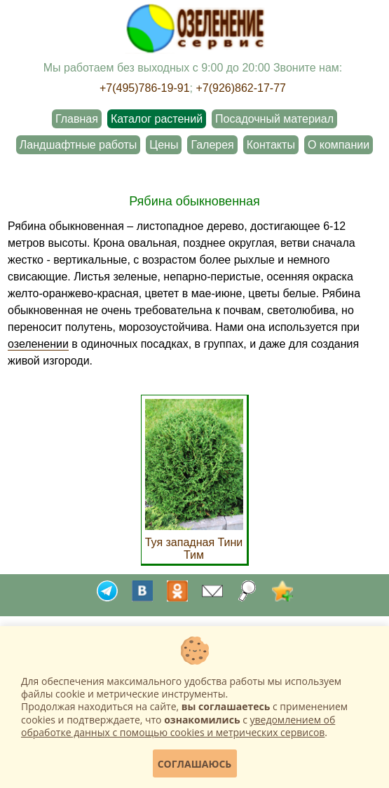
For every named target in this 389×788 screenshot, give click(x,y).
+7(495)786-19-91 (145, 88)
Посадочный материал (274, 119)
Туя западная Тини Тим (194, 542)
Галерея (212, 145)
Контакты (271, 145)
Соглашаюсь (195, 763)
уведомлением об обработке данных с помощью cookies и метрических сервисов (178, 726)
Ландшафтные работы (78, 145)
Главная (76, 119)
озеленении (38, 344)
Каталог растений (157, 119)
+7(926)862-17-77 (241, 88)
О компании (338, 145)
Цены (163, 145)
